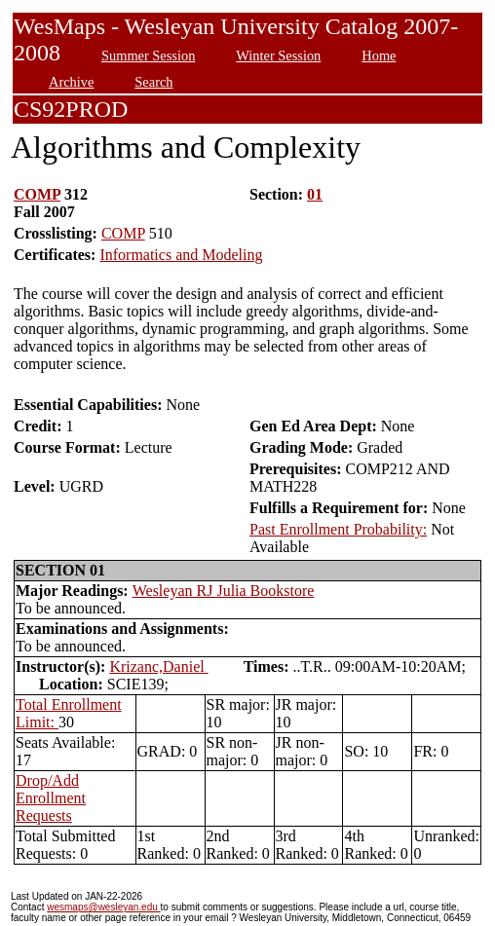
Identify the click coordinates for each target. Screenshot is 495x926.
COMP (37, 194)
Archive (71, 82)
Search (153, 82)
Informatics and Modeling (180, 254)
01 (315, 194)
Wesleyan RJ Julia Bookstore (224, 590)
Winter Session (278, 55)
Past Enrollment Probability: (338, 529)
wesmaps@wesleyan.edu (103, 907)
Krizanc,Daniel (158, 666)
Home (379, 55)
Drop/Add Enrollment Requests (51, 798)
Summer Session (148, 55)
